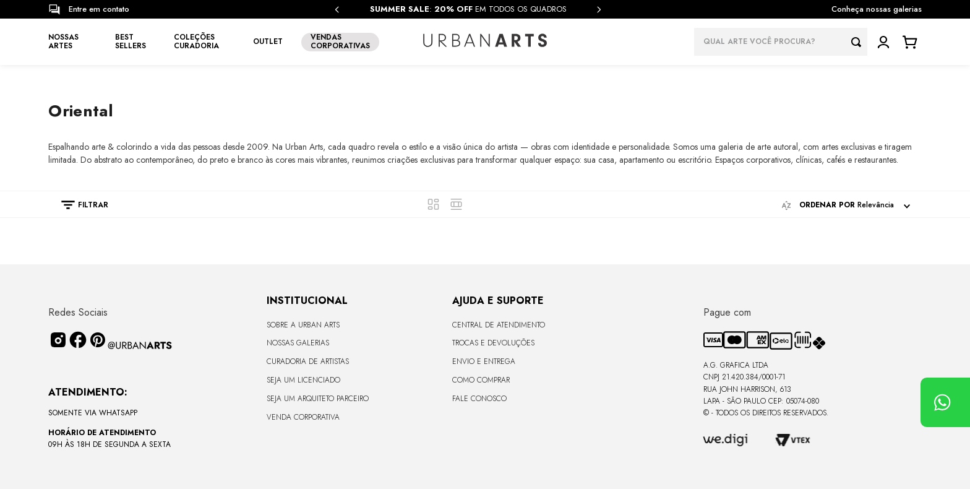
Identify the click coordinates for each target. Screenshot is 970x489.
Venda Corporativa (303, 417)
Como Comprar (481, 380)
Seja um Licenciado (303, 380)
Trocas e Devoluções (493, 342)
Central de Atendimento (498, 325)
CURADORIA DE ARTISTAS (308, 361)
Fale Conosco (479, 398)
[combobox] (780, 42)
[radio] (433, 204)
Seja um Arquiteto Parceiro (318, 398)
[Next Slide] (599, 9)
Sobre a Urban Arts (303, 325)
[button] (78, 205)
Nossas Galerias (298, 342)
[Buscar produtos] (859, 42)
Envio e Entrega (483, 361)
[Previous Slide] (337, 9)
